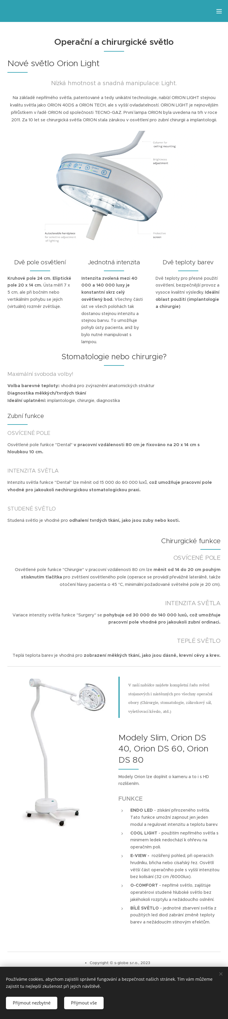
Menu (219, 11)
